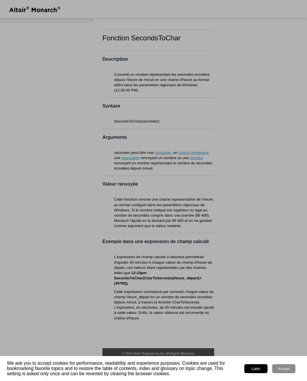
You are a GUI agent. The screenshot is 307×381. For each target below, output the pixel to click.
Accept (284, 368)
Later (256, 368)
